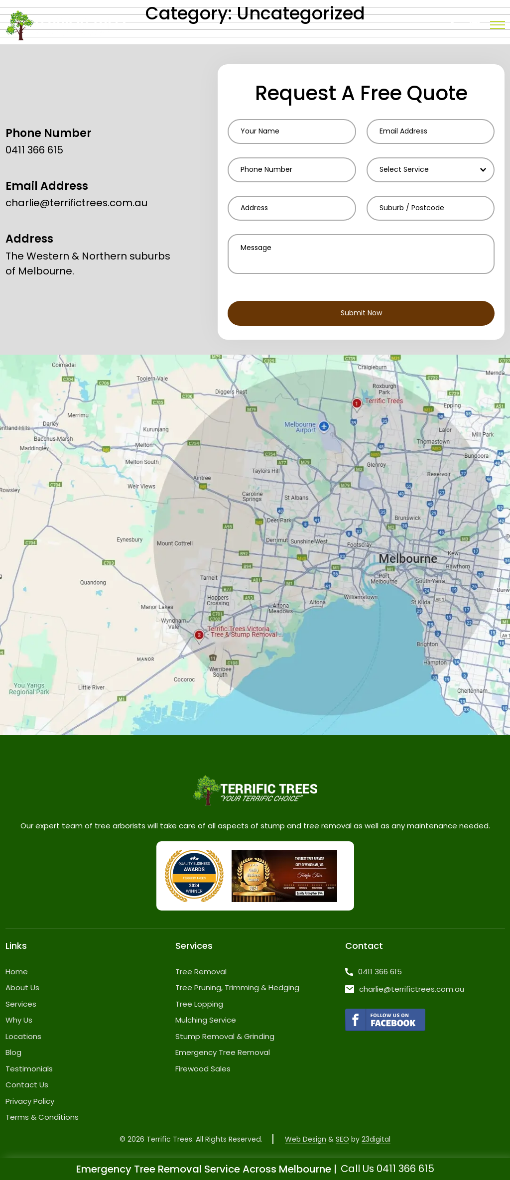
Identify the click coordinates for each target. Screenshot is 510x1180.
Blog (13, 1053)
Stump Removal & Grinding (224, 1036)
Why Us (18, 1020)
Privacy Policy (29, 1101)
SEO (342, 1139)
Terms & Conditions (42, 1117)
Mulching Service (205, 1020)
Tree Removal (201, 971)
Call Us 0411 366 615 (387, 1169)
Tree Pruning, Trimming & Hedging (237, 988)
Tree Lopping (199, 1004)
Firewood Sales (203, 1068)
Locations (23, 1036)
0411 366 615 (34, 151)
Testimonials (29, 1068)
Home (16, 971)
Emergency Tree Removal (222, 1053)
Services (20, 1004)
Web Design (305, 1139)
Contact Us (26, 1085)
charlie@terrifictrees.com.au (76, 204)
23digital (375, 1139)
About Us (22, 988)
